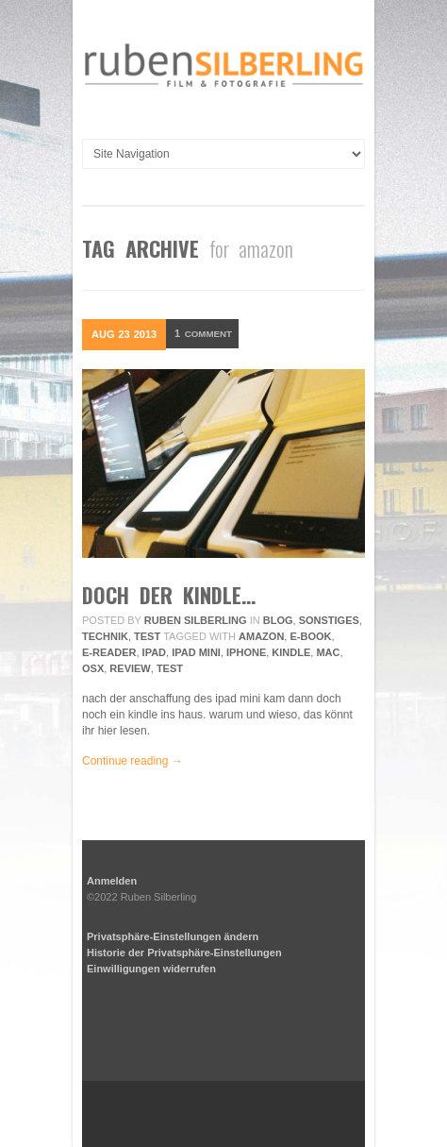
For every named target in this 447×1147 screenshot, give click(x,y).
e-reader (109, 652)
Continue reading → (132, 760)
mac (327, 652)
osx (93, 668)
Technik (105, 636)
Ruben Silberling (195, 620)
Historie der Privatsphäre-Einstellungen (184, 952)
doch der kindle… (169, 595)
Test (147, 636)
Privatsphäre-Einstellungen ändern (172, 936)
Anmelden (112, 880)
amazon (261, 636)
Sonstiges (329, 620)
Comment (207, 334)
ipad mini (196, 652)
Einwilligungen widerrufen (151, 968)
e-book (310, 636)
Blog (278, 620)
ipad (154, 652)
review (129, 668)
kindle (291, 652)
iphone (246, 652)
